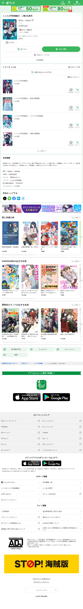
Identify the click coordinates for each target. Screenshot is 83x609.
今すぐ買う (63, 49)
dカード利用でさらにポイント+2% (27, 36)
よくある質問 (47, 488)
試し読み (11, 42)
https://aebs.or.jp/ (33, 547)
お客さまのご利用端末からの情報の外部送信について (60, 529)
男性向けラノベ (15, 177)
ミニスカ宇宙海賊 (15, 180)
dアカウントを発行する (41, 579)
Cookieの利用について (51, 523)
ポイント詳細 (23, 32)
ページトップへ (41, 590)
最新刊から (76, 77)
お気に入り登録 (75, 67)
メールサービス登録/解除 (10, 488)
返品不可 (20, 38)
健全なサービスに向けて (51, 517)
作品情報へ (40, 60)
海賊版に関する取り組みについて (13, 529)
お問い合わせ (6, 494)
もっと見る (75, 217)
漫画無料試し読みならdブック (9, 363)
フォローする (33, 20)
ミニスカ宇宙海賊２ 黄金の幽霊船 (27, 98)
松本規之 (28, 20)
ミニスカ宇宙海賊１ (21, 81)
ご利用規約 (5, 511)
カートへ (23, 49)
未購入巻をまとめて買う (43, 72)
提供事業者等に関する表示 (52, 511)
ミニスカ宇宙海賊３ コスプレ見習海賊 (28, 116)
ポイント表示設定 (49, 494)
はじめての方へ (8, 482)
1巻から (69, 77)
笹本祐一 (21, 20)
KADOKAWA (13, 174)
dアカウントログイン (9, 500)
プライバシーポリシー (9, 517)
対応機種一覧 (47, 482)
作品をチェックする (43, 55)
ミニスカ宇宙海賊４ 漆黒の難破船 (27, 133)
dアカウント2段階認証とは (11, 523)
